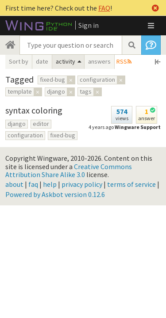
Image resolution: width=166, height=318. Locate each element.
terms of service (131, 184)
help (50, 184)
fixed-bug (62, 135)
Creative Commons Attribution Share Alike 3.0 (68, 170)
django (17, 124)
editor (41, 124)
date (42, 61)
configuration (25, 135)
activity (65, 61)
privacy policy (82, 184)
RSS (121, 61)
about (14, 184)
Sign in (88, 25)
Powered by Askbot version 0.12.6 (55, 194)
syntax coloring (33, 110)
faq (33, 184)
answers (99, 61)
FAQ (104, 8)
